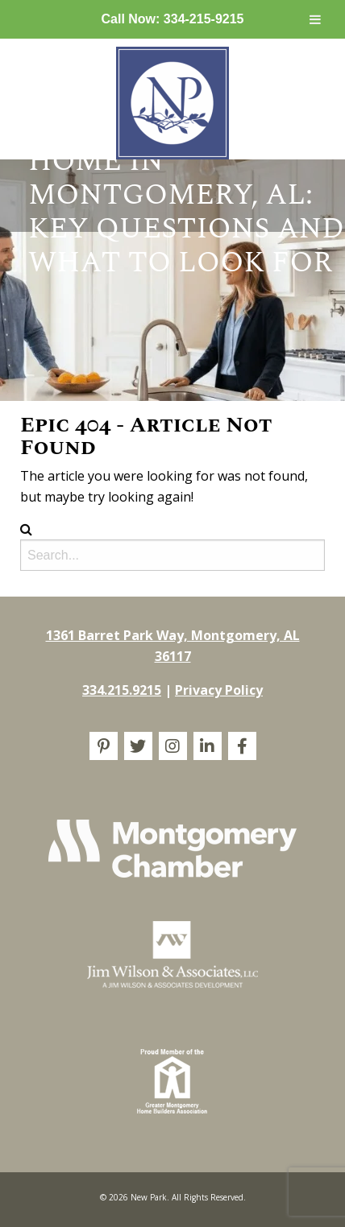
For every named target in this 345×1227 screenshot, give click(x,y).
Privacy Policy (219, 690)
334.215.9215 (121, 690)
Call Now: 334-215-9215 (173, 19)
